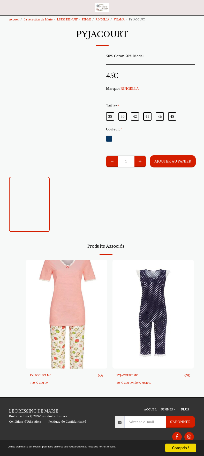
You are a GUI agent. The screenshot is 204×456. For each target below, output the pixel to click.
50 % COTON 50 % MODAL (135, 383)
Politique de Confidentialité (67, 422)
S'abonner (180, 422)
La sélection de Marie (38, 19)
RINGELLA (102, 19)
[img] (66, 314)
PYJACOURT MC (43, 375)
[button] (5, 7)
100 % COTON (39, 383)
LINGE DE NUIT (67, 19)
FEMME (86, 19)
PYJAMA (119, 19)
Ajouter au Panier (172, 161)
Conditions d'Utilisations (25, 422)
